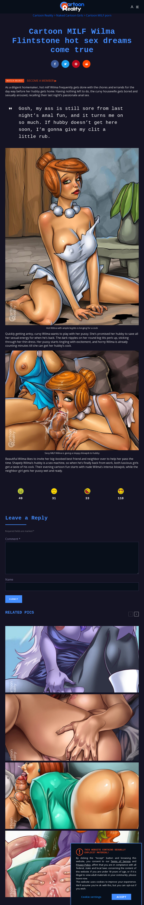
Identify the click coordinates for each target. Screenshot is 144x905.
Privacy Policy (83, 864)
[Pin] (76, 64)
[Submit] (86, 64)
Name (9, 579)
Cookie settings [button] (91, 897)
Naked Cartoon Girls (69, 15)
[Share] (55, 64)
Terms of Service (121, 861)
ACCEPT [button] (121, 897)
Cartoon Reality (43, 15)
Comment (12, 539)
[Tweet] (65, 64)
